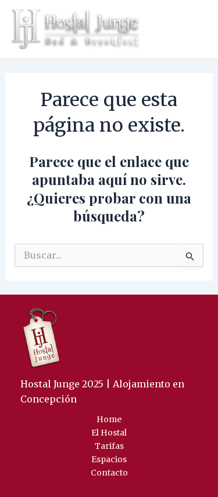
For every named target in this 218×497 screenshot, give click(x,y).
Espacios (109, 459)
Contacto (109, 472)
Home (109, 419)
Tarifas (109, 446)
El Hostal (109, 432)
